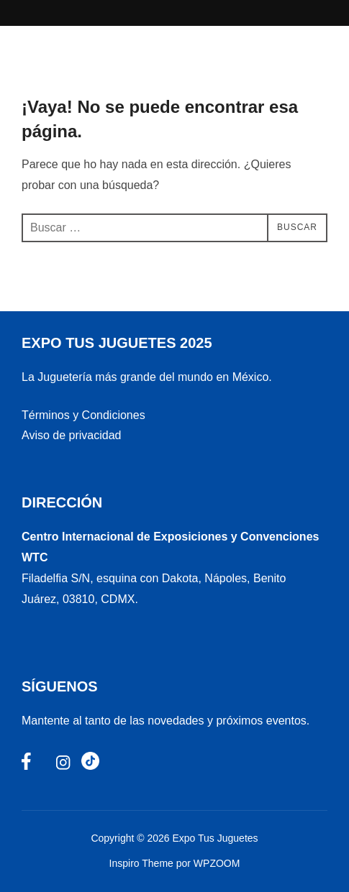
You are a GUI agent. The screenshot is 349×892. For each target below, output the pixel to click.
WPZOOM (217, 863)
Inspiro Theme (141, 863)
